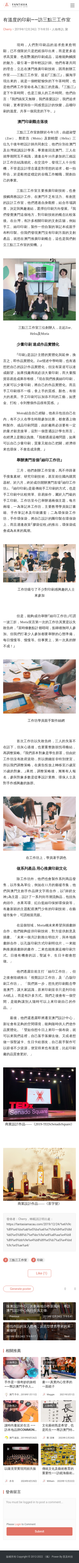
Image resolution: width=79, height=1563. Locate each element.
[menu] (72, 5)
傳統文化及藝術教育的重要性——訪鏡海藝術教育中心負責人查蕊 (58, 1471)
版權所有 (11, 1556)
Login (18, 1524)
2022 (40, 1556)
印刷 (40, 1260)
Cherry (7, 29)
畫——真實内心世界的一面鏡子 (57, 1384)
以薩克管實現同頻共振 (20, 1469)
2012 (33, 1556)
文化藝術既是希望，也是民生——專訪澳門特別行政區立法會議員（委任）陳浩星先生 (58, 1428)
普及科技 (68, 1556)
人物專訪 (58, 29)
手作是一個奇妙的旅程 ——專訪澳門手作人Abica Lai (20, 1384)
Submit (39, 1531)
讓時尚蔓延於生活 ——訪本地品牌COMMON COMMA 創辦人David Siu (19, 1428)
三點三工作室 (18, 1260)
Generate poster (18, 1289)
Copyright (22, 1556)
